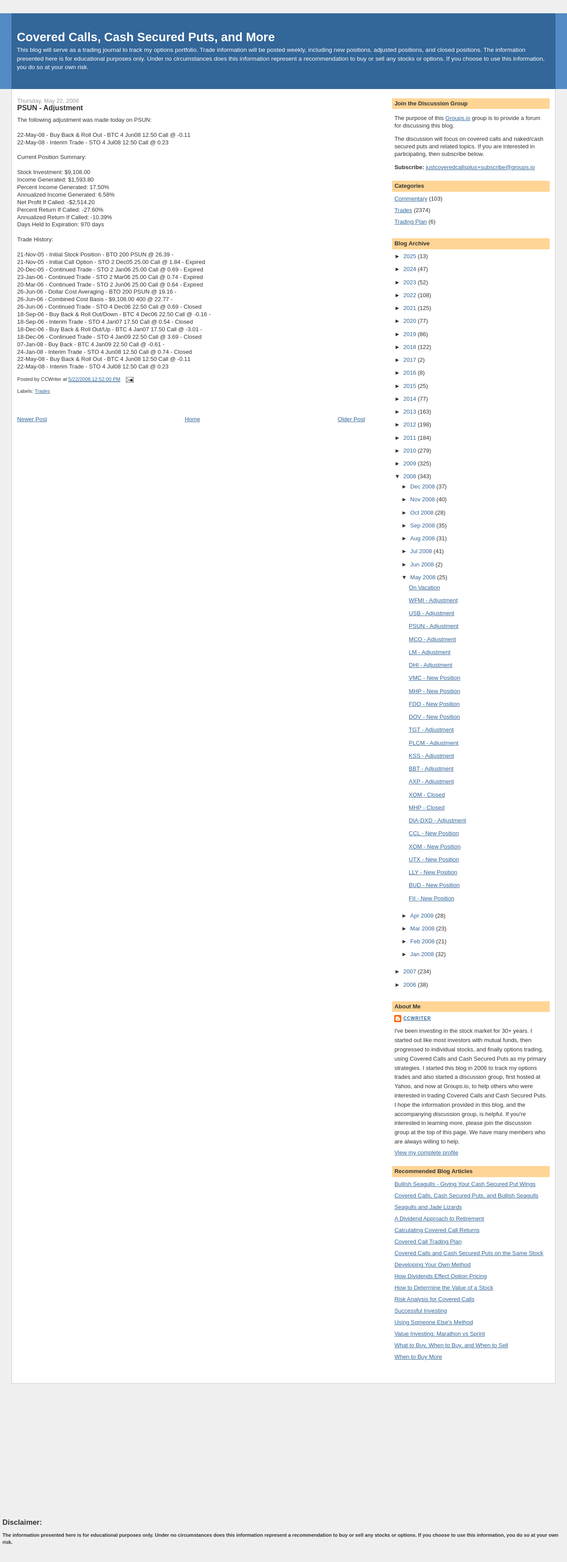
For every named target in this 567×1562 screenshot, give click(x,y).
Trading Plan (410, 221)
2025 (410, 256)
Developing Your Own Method (432, 1264)
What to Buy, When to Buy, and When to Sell (451, 1345)
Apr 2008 (422, 915)
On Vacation (424, 587)
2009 (410, 463)
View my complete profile (426, 1152)
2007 (410, 971)
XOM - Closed (427, 794)
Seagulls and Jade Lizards (428, 1207)
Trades (42, 391)
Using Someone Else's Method (433, 1322)
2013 (410, 411)
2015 (410, 386)
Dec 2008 (423, 486)
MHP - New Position (434, 691)
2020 (410, 321)
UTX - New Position (434, 859)
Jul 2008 (422, 551)
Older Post (351, 419)
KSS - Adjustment (431, 755)
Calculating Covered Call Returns (436, 1230)
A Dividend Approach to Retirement (439, 1218)
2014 (410, 398)
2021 (410, 308)
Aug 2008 (423, 538)
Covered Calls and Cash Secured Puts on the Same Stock (468, 1253)
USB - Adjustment (431, 613)
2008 (410, 476)
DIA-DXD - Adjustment (437, 820)
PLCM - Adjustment (433, 743)
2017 (410, 360)
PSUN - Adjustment (50, 108)
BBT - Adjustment (431, 768)
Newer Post (32, 419)
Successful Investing (420, 1310)
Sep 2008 (423, 525)
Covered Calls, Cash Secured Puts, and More (146, 37)
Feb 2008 (423, 941)
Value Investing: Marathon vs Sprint (439, 1333)
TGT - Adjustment (431, 729)
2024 (410, 269)
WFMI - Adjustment (433, 600)
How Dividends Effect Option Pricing (440, 1276)
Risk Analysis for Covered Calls (434, 1299)
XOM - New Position (435, 846)
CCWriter (417, 1018)
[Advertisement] (69, 1450)
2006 (410, 984)
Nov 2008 (423, 499)
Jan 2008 (422, 954)
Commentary (410, 198)
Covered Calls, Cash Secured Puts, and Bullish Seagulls (466, 1195)
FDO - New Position (434, 704)
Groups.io (457, 118)
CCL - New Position (434, 833)
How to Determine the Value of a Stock (443, 1287)
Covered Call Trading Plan (428, 1241)
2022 (410, 295)
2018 (410, 347)
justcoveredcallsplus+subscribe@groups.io (480, 167)
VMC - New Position (434, 677)
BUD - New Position (434, 885)
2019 (410, 334)
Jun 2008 (422, 564)
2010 (410, 450)
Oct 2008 (422, 512)
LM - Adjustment (429, 652)
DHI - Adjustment (430, 665)
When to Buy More (418, 1356)
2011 (410, 437)
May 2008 (423, 577)
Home (192, 419)
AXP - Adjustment (431, 781)
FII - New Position (431, 898)
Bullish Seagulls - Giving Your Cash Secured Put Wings (465, 1184)
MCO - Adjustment (432, 639)
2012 (410, 424)
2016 (410, 372)
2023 (410, 282)
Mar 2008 (423, 928)
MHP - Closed (427, 807)
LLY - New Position (433, 872)
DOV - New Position (434, 716)
